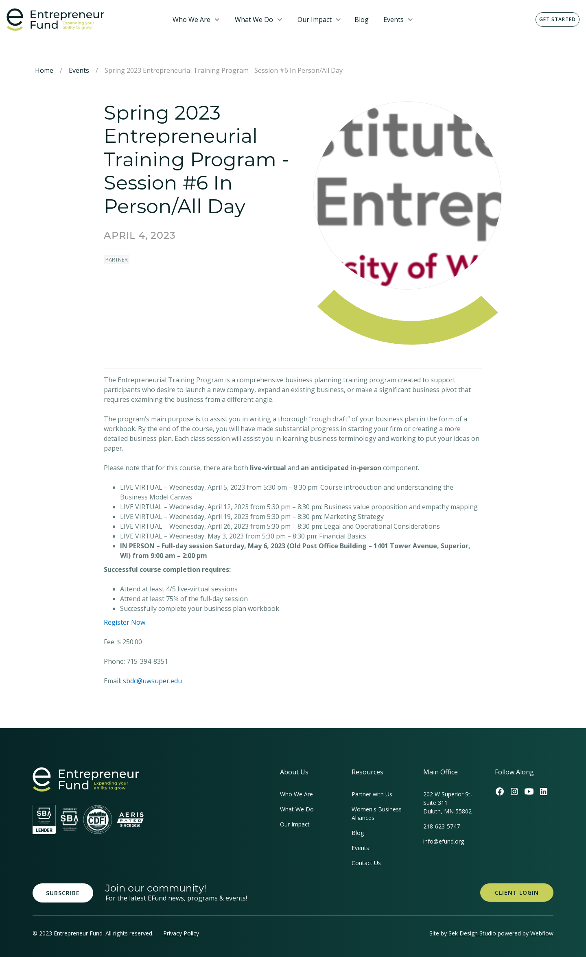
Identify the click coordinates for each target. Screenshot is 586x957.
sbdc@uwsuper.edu (152, 680)
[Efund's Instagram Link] (514, 791)
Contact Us (366, 863)
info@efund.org (443, 841)
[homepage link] (86, 779)
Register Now (124, 622)
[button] (196, 19)
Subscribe (63, 893)
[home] (83, 19)
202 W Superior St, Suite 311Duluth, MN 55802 (447, 802)
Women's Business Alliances (377, 813)
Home (44, 70)
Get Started (557, 19)
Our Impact (314, 19)
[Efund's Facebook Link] (500, 791)
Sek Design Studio (472, 933)
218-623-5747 (441, 826)
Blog (361, 19)
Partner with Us (372, 794)
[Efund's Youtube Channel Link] (529, 791)
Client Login (517, 892)
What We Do (254, 19)
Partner (116, 259)
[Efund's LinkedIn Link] (544, 791)
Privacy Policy (181, 933)
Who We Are (191, 19)
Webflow (541, 933)
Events (393, 19)
